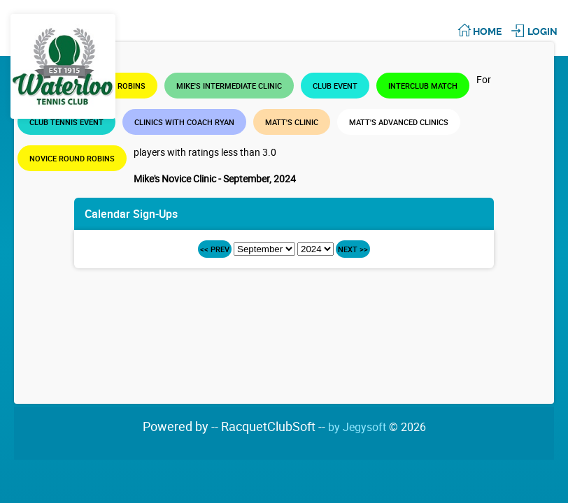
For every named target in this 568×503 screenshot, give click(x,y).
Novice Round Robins (72, 158)
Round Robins (117, 85)
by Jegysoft (377, 427)
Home (487, 31)
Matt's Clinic (291, 122)
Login (542, 31)
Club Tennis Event (66, 122)
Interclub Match (422, 85)
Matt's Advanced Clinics (398, 122)
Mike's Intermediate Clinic (229, 85)
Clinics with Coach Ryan (184, 122)
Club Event (335, 85)
